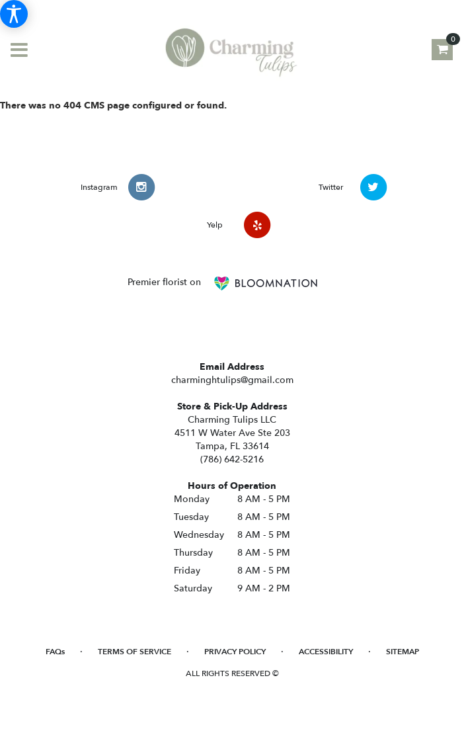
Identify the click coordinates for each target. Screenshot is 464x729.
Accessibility (326, 651)
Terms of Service (134, 651)
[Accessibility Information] (14, 14)
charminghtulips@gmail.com (232, 380)
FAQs (55, 651)
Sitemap (402, 651)
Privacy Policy (235, 651)
